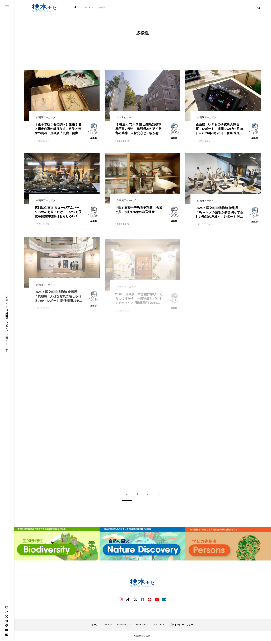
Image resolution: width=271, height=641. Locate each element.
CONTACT (158, 624)
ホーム (95, 624)
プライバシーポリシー (181, 624)
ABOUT (108, 624)
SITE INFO (141, 624)
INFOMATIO (123, 624)
